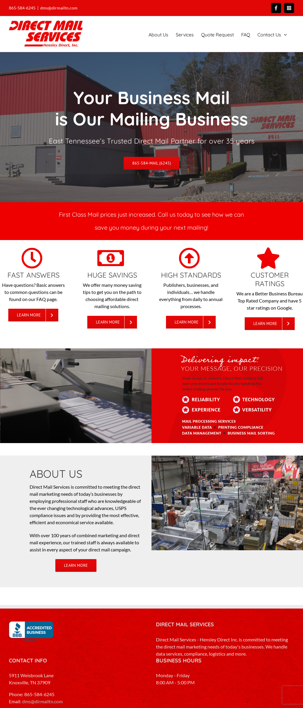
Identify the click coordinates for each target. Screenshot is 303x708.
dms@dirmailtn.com (59, 7)
